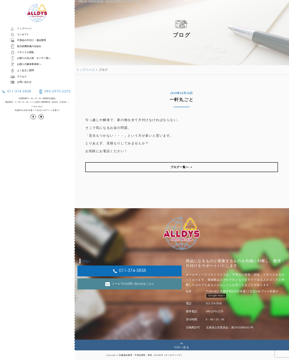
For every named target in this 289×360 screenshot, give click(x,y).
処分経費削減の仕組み (25, 46)
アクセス (18, 76)
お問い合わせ (21, 82)
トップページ (21, 28)
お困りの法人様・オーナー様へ (30, 58)
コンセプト (19, 34)
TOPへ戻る (181, 345)
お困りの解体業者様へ (25, 64)
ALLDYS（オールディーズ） (168, 355)
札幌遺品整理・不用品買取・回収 (135, 355)
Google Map (216, 295)
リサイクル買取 (22, 52)
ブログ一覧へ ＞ (181, 167)
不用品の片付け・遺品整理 (28, 40)
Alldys (85, 261)
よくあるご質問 (22, 70)
